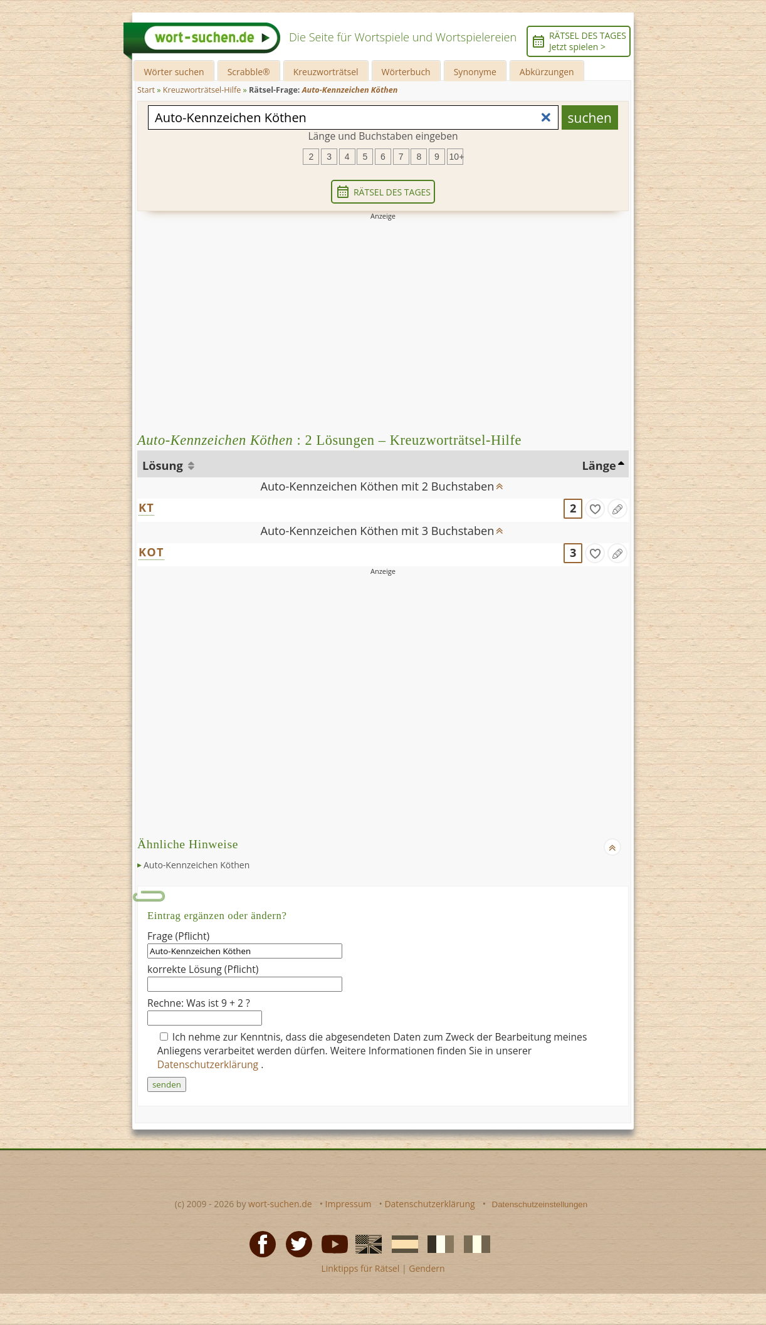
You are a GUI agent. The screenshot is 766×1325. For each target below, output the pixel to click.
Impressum (348, 1204)
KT (146, 507)
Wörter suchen (174, 72)
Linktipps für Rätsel (360, 1268)
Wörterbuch (406, 72)
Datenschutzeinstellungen (540, 1204)
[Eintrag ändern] (617, 509)
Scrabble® (249, 72)
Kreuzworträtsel (326, 72)
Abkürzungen (547, 72)
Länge (599, 465)
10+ (456, 157)
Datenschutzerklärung (209, 1064)
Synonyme (475, 72)
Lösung (164, 465)
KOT (151, 551)
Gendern (426, 1268)
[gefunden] (595, 509)
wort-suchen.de (280, 1204)
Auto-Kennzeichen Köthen (196, 865)
